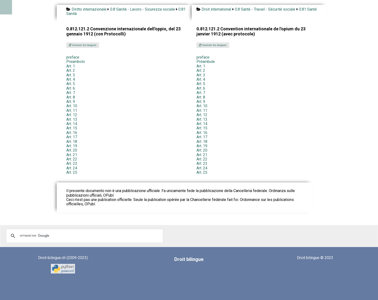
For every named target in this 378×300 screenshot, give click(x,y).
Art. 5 (70, 83)
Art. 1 (70, 66)
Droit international (216, 9)
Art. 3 (70, 75)
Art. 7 (70, 92)
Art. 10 (71, 106)
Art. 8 (70, 97)
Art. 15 (71, 128)
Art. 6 (70, 88)
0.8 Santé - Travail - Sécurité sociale (265, 9)
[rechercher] (84, 236)
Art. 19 (71, 146)
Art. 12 (71, 115)
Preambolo (75, 61)
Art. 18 (71, 141)
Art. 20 (71, 150)
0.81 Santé (308, 9)
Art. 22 (71, 159)
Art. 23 (71, 163)
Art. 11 (71, 110)
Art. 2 (70, 70)
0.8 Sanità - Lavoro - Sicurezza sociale (142, 9)
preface (72, 57)
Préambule (205, 61)
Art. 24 (71, 168)
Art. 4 (70, 79)
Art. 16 (71, 132)
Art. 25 (71, 172)
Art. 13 (71, 119)
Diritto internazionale (89, 9)
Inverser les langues (82, 45)
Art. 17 (71, 137)
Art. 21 (71, 155)
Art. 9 (70, 101)
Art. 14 (71, 123)
